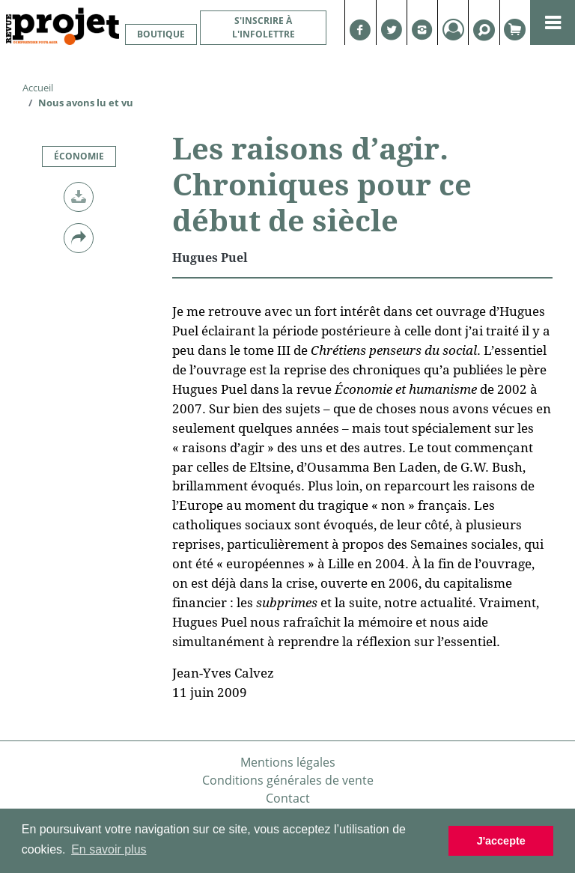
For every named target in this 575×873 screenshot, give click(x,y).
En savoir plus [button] (109, 849)
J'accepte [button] (501, 841)
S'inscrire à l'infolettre (263, 27)
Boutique (161, 34)
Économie (79, 156)
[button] (79, 197)
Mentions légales (287, 762)
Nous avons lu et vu (85, 102)
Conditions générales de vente (288, 780)
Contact (288, 798)
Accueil (37, 87)
